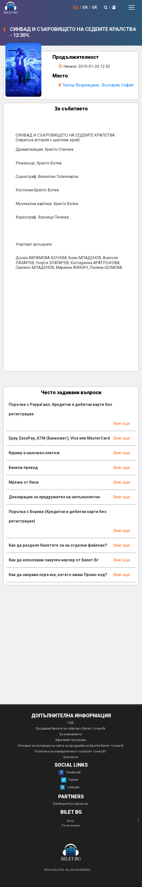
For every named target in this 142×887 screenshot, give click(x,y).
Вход (70, 820)
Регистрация (71, 825)
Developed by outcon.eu (70, 803)
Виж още (121, 423)
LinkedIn (70, 787)
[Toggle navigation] (131, 7)
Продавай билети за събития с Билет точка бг (70, 728)
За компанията (70, 734)
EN (85, 7)
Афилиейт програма (70, 739)
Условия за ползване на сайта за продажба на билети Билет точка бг (71, 745)
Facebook (70, 772)
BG (75, 7)
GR (94, 7)
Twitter (69, 779)
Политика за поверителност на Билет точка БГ (70, 751)
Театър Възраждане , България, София (97, 85)
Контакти (70, 757)
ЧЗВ (70, 722)
